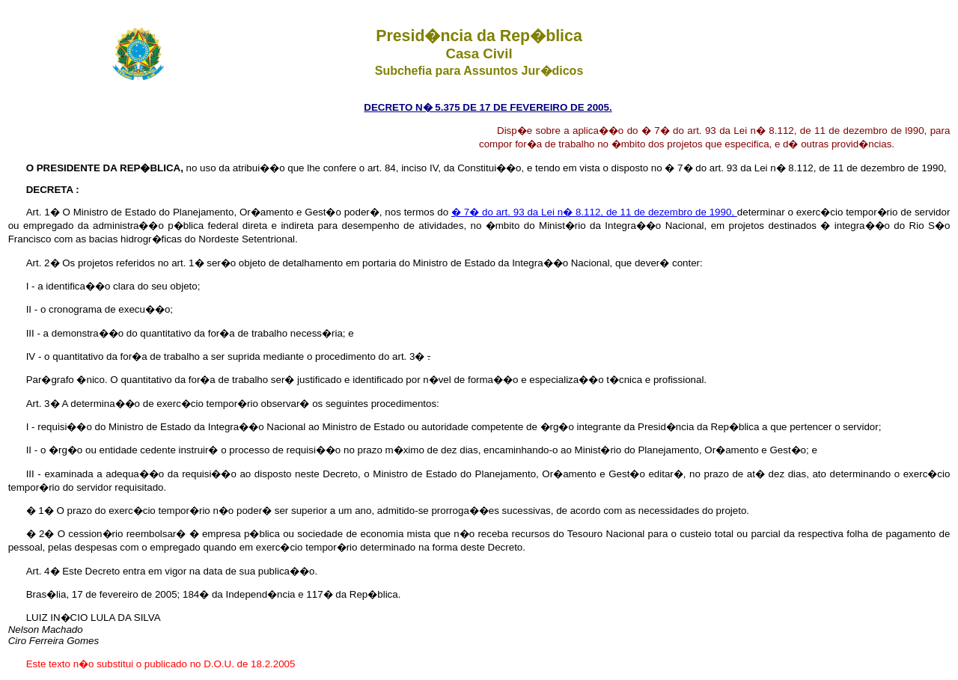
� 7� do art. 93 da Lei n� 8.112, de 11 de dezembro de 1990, (594, 212)
